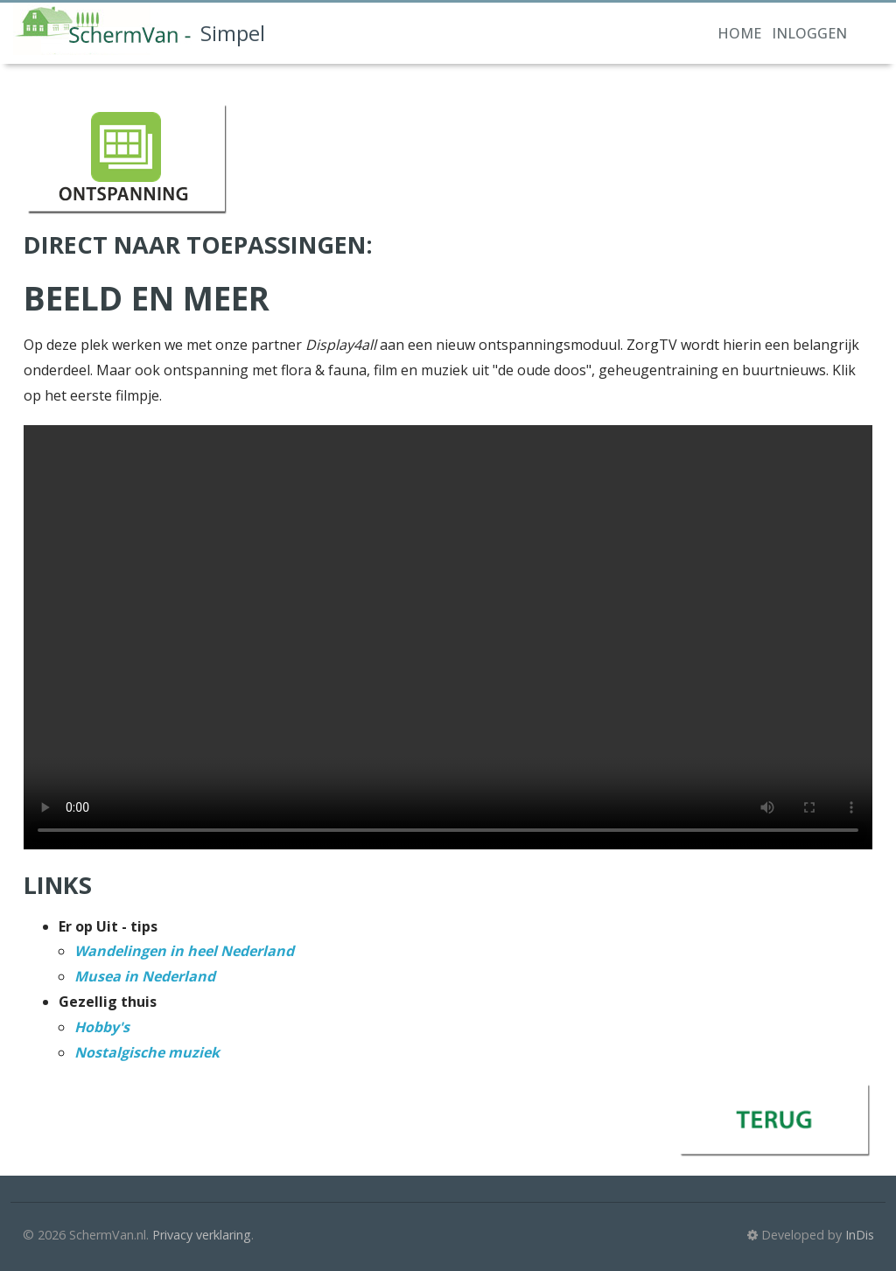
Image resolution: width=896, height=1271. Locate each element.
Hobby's (102, 1027)
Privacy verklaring (201, 1234)
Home (739, 33)
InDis (859, 1234)
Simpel (139, 29)
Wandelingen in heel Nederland (184, 950)
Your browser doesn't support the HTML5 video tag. (448, 637)
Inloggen (809, 33)
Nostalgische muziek (147, 1052)
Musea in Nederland (144, 976)
